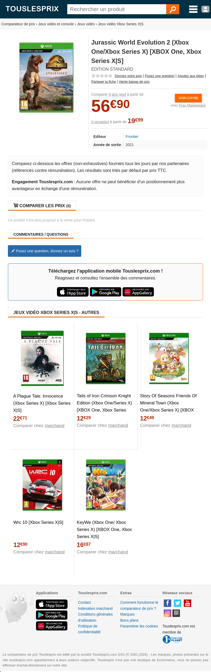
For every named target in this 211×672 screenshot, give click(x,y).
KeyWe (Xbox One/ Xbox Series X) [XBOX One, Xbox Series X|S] (104, 529)
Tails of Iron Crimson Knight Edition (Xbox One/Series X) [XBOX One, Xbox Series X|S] (104, 406)
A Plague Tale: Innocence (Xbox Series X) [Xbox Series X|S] (41, 403)
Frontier (132, 136)
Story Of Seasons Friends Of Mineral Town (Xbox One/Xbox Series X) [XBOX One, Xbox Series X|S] (168, 406)
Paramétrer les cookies (139, 626)
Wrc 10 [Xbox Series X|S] (38, 522)
